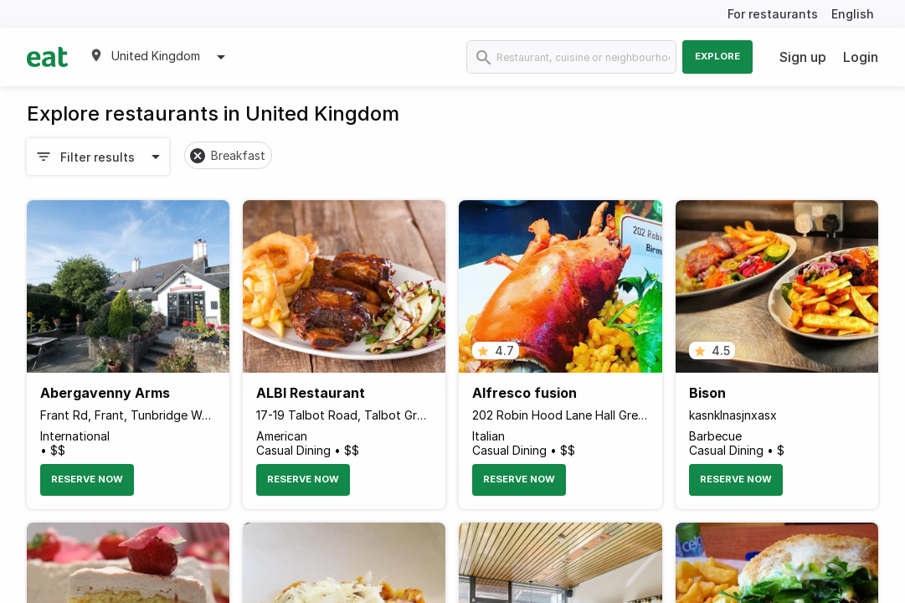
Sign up (802, 57)
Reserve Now (87, 479)
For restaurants (773, 14)
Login (860, 57)
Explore (717, 56)
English (852, 14)
